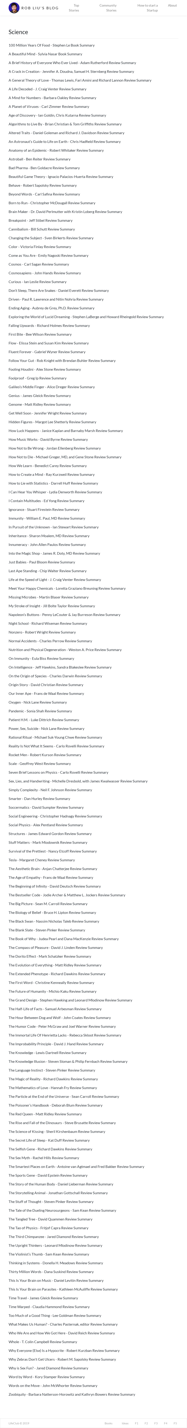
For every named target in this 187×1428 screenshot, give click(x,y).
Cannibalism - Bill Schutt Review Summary (42, 229)
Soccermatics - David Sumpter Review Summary (46, 807)
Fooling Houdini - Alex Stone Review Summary (45, 369)
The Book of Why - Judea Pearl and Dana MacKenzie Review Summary (64, 938)
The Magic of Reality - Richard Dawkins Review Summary (53, 1079)
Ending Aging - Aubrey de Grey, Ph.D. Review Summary (51, 308)
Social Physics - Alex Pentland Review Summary (46, 825)
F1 (136, 1423)
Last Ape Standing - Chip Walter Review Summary (48, 571)
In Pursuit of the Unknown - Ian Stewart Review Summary (54, 527)
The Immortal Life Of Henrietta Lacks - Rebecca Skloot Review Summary (65, 1035)
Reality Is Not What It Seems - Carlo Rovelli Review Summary (56, 746)
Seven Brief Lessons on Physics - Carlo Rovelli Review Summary (58, 772)
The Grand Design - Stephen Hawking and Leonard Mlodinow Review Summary (70, 1000)
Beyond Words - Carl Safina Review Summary (44, 194)
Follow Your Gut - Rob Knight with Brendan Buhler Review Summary (62, 360)
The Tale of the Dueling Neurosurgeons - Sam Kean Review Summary (62, 1210)
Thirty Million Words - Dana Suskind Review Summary (51, 1271)
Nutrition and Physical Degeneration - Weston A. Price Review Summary (65, 649)
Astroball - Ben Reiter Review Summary (39, 159)
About (172, 5)
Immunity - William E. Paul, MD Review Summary (47, 518)
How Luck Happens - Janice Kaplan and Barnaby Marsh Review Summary (66, 430)
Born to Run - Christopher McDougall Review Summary (52, 203)
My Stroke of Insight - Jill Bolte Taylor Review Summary (52, 606)
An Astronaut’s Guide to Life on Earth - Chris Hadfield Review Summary (65, 141)
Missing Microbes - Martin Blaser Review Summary (49, 597)
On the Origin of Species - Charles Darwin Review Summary (55, 676)
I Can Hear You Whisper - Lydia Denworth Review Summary (55, 492)
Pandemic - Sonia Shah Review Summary (40, 711)
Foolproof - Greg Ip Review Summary (37, 378)
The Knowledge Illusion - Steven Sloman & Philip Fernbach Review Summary (68, 1061)
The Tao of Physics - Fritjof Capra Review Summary (48, 1228)
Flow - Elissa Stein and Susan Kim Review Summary (49, 343)
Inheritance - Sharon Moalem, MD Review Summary (49, 535)
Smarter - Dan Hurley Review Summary (39, 798)
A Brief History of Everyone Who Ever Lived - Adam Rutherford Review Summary (72, 62)
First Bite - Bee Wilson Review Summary (40, 334)
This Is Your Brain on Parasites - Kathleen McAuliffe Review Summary (63, 1289)
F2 (146, 1423)
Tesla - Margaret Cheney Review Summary (42, 860)
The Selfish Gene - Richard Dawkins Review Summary (50, 1149)
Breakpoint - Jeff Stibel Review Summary (40, 220)
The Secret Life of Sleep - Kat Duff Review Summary (49, 1140)
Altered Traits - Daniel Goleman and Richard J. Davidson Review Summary (66, 132)
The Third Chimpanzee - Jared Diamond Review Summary (54, 1236)
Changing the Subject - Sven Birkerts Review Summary (51, 238)
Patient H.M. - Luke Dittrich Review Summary (44, 719)
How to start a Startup (148, 7)
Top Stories (74, 7)
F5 (175, 1423)
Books (108, 1423)
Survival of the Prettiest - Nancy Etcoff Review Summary (53, 851)
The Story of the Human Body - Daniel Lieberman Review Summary (61, 1184)
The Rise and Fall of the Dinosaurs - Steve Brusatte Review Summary (62, 1122)
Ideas (125, 1423)
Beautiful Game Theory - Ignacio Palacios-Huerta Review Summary (61, 176)
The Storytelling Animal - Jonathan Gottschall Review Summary (58, 1193)
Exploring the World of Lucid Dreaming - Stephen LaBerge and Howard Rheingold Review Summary (86, 316)
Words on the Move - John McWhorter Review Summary (53, 1385)
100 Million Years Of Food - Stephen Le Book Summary (52, 45)
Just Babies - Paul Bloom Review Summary (42, 562)
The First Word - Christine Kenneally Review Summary (51, 982)
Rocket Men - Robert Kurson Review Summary (45, 755)
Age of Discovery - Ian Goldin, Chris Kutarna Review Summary (57, 115)
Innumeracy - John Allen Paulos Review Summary (47, 544)
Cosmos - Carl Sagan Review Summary (39, 264)
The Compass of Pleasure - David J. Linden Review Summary (56, 947)
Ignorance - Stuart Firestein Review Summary (44, 509)
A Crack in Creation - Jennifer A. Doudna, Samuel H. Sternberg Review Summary (71, 71)
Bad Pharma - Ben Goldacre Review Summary (44, 168)
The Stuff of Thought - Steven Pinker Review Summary (51, 1201)
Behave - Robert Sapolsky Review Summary (43, 185)
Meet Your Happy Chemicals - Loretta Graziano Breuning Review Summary (67, 588)
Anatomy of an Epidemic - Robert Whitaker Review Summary (56, 150)
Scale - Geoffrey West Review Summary (40, 763)
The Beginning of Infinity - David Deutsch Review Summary (55, 886)
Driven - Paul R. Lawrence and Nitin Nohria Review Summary (56, 299)
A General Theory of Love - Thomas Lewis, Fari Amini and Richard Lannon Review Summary (80, 80)
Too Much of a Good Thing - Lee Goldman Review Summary (55, 1315)
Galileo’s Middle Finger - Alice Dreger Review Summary (52, 387)
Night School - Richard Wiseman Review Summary (48, 623)
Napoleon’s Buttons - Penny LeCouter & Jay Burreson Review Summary (64, 614)
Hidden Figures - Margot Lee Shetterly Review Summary (52, 422)
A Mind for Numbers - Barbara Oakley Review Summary (52, 97)
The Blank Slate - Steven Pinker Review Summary (47, 930)
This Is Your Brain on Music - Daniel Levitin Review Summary (56, 1280)
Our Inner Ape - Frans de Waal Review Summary (46, 693)
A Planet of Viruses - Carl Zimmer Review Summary (49, 106)
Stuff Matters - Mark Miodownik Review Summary (48, 842)
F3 (156, 1423)
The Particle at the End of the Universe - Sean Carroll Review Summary (64, 1096)
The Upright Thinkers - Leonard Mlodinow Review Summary (55, 1245)
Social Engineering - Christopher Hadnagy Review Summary (55, 816)
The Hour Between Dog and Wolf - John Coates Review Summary (60, 1017)
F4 (165, 1423)
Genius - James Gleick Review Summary (40, 395)
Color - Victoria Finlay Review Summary (40, 246)
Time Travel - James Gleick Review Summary (43, 1298)
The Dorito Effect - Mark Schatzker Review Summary (50, 956)
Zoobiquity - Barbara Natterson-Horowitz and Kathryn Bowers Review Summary (72, 1394)
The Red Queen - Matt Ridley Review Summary (45, 1114)
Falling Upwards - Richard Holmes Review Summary (49, 325)
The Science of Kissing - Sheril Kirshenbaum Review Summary (57, 1131)
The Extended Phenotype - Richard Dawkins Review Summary (57, 974)
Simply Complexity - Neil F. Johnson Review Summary (50, 790)
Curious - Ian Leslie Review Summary (37, 281)
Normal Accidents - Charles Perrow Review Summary (50, 641)
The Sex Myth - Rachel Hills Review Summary (44, 1158)
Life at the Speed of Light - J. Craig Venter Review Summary (55, 579)
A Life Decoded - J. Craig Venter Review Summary (47, 89)
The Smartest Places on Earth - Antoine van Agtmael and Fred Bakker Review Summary (76, 1166)
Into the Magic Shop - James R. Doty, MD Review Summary (54, 553)
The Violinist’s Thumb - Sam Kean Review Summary (49, 1254)
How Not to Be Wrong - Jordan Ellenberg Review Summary (55, 448)
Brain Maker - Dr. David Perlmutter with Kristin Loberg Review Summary (65, 211)
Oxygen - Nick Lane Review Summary (38, 702)
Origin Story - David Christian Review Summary (46, 684)
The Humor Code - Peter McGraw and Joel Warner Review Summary (62, 1026)
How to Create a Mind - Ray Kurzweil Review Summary (52, 474)
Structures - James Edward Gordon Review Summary (50, 833)
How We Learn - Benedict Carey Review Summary (48, 465)
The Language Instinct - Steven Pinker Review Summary (52, 1070)
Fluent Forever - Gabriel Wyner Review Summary (47, 352)
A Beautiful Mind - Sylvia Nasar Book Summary (45, 54)
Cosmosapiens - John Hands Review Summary (45, 273)
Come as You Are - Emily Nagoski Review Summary (48, 255)
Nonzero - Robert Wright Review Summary (42, 632)
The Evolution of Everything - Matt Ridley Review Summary (55, 965)
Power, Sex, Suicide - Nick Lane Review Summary (46, 728)
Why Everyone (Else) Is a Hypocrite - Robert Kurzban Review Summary (64, 1350)
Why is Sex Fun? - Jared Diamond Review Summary (48, 1368)
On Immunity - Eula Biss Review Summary (41, 658)
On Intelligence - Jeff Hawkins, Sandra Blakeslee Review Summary (60, 667)
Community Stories (108, 7)
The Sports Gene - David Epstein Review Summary (48, 1175)
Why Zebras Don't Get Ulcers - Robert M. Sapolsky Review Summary (62, 1359)
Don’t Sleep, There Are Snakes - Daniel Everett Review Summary (59, 290)
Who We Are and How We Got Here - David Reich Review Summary (62, 1333)
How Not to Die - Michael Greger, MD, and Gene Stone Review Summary (65, 457)
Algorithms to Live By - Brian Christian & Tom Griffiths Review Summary (65, 124)
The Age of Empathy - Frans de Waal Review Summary (51, 877)
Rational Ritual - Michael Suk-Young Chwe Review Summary (55, 737)
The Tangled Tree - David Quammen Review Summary (50, 1219)
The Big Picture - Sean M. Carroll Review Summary (48, 903)
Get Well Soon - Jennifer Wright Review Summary (48, 413)
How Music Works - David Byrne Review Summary (48, 439)
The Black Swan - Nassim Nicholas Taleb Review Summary (54, 921)
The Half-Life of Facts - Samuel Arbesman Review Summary (55, 1009)
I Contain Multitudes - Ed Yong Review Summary (46, 500)
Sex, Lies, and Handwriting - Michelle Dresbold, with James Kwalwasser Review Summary (78, 781)
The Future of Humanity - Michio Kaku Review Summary (52, 991)
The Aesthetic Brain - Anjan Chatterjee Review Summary (53, 868)
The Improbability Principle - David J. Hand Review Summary (56, 1044)
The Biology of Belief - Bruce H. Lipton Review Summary (52, 912)
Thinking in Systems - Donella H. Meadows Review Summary (56, 1263)
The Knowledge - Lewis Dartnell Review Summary (47, 1052)
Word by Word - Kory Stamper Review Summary (47, 1377)
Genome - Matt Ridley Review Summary (40, 404)
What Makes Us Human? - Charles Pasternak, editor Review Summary (63, 1324)
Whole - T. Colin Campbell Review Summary (43, 1341)
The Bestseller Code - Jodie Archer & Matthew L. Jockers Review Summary (67, 895)
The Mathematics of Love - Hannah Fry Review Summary (53, 1087)
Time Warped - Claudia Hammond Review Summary (49, 1306)
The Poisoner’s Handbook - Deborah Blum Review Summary (55, 1105)
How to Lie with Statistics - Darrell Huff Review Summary (53, 483)
